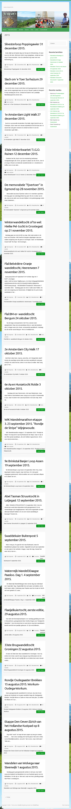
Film (32, 29)
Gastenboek (43, 29)
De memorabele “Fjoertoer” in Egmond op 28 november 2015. (24, 187)
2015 (30, 64)
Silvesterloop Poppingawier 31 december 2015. (24, 46)
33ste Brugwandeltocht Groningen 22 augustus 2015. (23, 647)
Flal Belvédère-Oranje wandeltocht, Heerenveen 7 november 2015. (22, 268)
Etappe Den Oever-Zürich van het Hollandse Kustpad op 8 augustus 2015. (23, 726)
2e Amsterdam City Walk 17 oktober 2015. (22, 351)
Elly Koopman (9, 64)
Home (4, 29)
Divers (27, 29)
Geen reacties (9, 102)
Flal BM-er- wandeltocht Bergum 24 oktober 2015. (21, 316)
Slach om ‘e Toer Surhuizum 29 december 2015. (24, 81)
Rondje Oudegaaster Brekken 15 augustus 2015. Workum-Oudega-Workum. (23, 684)
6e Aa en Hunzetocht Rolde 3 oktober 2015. (23, 386)
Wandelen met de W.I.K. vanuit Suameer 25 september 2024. (56, 73)
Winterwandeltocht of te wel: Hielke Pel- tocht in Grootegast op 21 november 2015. (24, 226)
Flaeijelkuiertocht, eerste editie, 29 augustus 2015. (24, 612)
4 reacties (36, 630)
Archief (21, 29)
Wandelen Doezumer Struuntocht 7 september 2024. (56, 80)
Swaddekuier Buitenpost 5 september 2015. (21, 538)
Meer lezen (40, 69)
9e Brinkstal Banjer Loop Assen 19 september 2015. (24, 463)
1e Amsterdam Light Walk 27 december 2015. (23, 116)
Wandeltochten (12, 29)
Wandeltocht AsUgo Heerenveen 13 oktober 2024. (56, 62)
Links (36, 29)
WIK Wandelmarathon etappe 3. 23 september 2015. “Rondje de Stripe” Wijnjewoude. (24, 423)
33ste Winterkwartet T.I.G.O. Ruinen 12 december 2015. (22, 151)
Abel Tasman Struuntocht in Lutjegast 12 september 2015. (23, 498)
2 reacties (36, 556)
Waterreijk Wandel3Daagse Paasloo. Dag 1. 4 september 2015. (22, 575)
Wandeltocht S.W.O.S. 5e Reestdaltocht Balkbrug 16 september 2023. (57, 107)
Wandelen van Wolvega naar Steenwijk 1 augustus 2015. (22, 765)
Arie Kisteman (54, 111)
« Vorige (7, 797)
